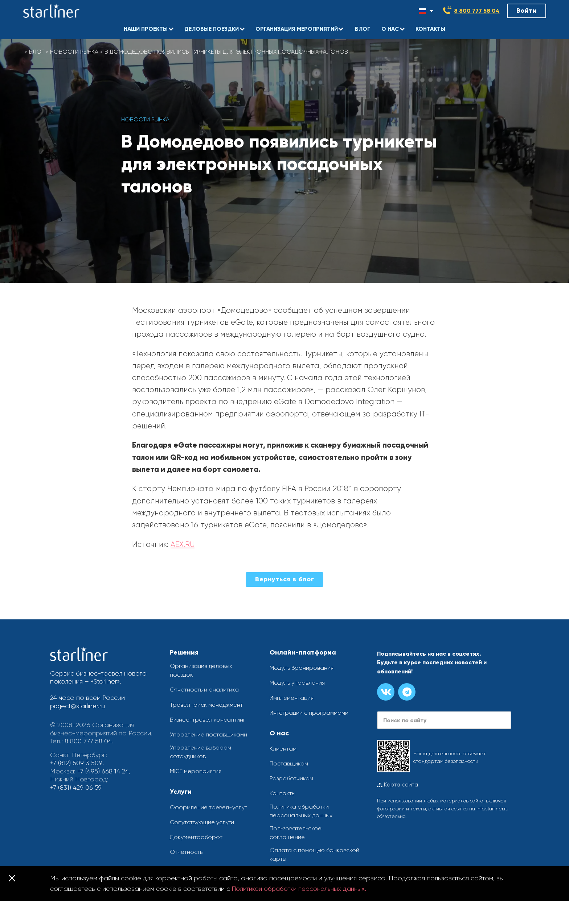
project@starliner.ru (78, 706)
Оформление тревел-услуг (208, 807)
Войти (526, 10)
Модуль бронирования (301, 667)
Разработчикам (292, 778)
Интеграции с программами (309, 712)
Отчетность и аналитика (204, 689)
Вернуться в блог (284, 579)
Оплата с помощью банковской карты (314, 854)
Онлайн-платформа (303, 652)
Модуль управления (297, 682)
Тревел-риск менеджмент (206, 704)
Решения (184, 652)
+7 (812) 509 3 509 (76, 763)
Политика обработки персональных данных (301, 811)
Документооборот (196, 837)
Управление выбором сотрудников (200, 752)
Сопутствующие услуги (202, 822)
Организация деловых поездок (201, 670)
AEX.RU (183, 544)
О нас (279, 733)
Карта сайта (397, 784)
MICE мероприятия (195, 771)
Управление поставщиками (208, 734)
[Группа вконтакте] (385, 692)
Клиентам (283, 748)
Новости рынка (75, 51)
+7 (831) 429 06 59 (76, 787)
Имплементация (292, 697)
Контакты (282, 793)
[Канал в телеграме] (407, 692)
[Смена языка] (426, 10)
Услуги (181, 792)
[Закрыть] (12, 878)
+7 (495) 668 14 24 (103, 771)
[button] (147, 27)
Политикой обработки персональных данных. (303, 888)
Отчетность (186, 851)
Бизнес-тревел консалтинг (207, 719)
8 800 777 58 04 (477, 10)
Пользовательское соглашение (296, 832)
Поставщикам (289, 763)
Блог (37, 51)
